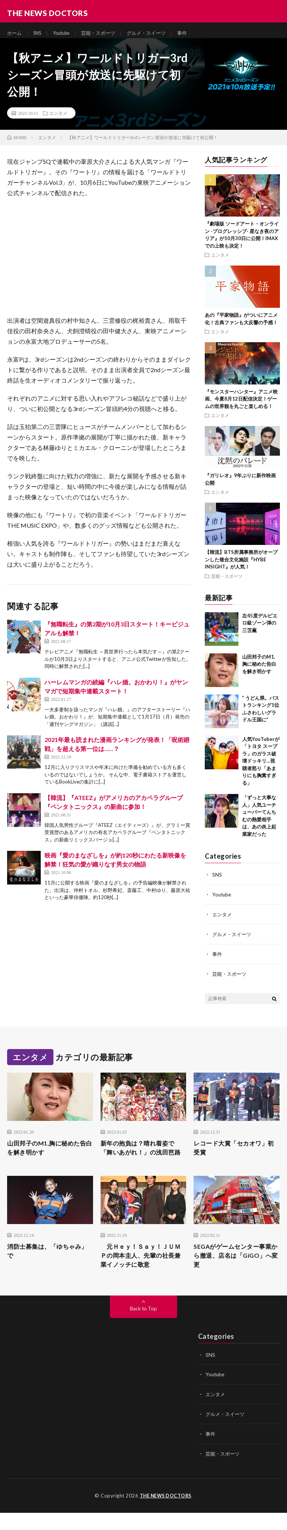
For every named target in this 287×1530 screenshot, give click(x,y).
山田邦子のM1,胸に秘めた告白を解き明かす (259, 670)
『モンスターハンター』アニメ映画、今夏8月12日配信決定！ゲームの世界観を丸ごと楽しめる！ (241, 405)
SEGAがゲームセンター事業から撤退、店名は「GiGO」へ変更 (234, 1273)
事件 (194, 33)
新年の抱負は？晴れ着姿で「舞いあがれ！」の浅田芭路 (142, 1158)
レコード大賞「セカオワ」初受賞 (235, 1153)
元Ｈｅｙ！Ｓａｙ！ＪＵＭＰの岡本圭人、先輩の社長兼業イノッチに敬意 (142, 1273)
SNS (39, 33)
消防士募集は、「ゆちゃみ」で (45, 1268)
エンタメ (58, 119)
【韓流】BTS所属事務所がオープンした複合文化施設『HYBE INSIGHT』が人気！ (241, 566)
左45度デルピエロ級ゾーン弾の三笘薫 (259, 629)
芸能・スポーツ (105, 33)
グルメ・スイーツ (157, 33)
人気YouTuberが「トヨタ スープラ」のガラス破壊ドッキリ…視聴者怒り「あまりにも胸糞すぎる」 (261, 767)
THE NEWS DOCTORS (165, 1513)
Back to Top (144, 1328)
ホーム (15, 33)
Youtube (66, 33)
